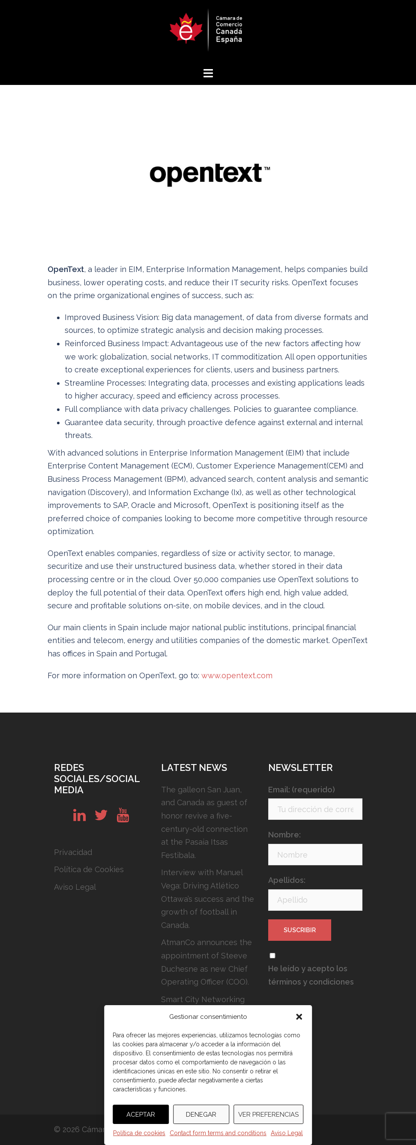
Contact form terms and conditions (218, 1133)
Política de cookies (139, 1133)
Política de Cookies (89, 869)
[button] (299, 1016)
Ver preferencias (268, 1114)
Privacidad (73, 852)
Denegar (201, 1114)
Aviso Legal (287, 1133)
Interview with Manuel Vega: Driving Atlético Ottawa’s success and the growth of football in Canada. (207, 898)
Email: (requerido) (301, 789)
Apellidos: (286, 880)
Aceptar (140, 1114)
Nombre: (284, 834)
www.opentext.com (236, 675)
